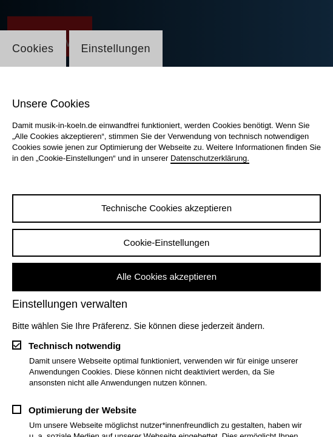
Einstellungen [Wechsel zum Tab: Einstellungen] (116, 48)
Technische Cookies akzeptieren (166, 208)
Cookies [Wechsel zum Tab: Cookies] (33, 48)
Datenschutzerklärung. (209, 158)
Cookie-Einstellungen (167, 242)
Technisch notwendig (75, 345)
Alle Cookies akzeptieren (166, 276)
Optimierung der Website (82, 410)
